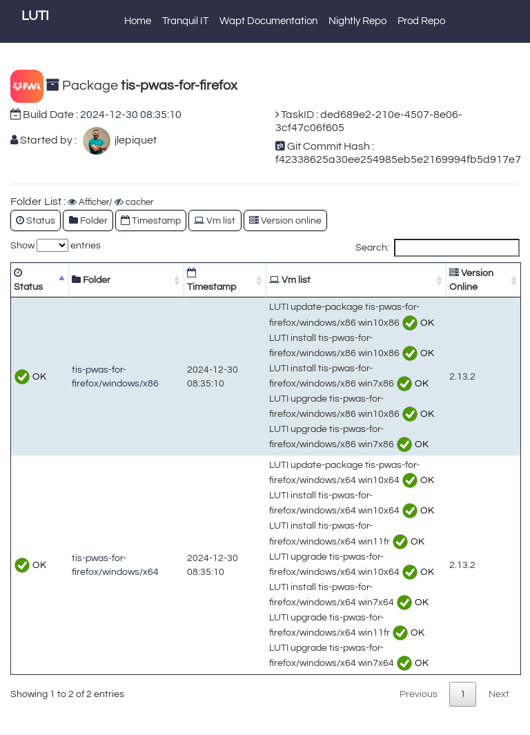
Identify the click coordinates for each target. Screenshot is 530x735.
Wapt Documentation (268, 21)
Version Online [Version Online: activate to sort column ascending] (471, 280)
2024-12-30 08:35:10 (130, 114)
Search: (437, 248)
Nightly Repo (357, 21)
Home (137, 21)
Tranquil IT (185, 21)
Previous (419, 694)
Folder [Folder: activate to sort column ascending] (91, 280)
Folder (88, 220)
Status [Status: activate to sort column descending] (28, 280)
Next (499, 694)
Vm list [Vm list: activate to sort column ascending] (290, 280)
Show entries (55, 245)
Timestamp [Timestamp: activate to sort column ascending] (211, 280)
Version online (285, 220)
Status (35, 220)
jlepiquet (133, 140)
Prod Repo (421, 21)
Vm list (214, 220)
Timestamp (151, 220)
